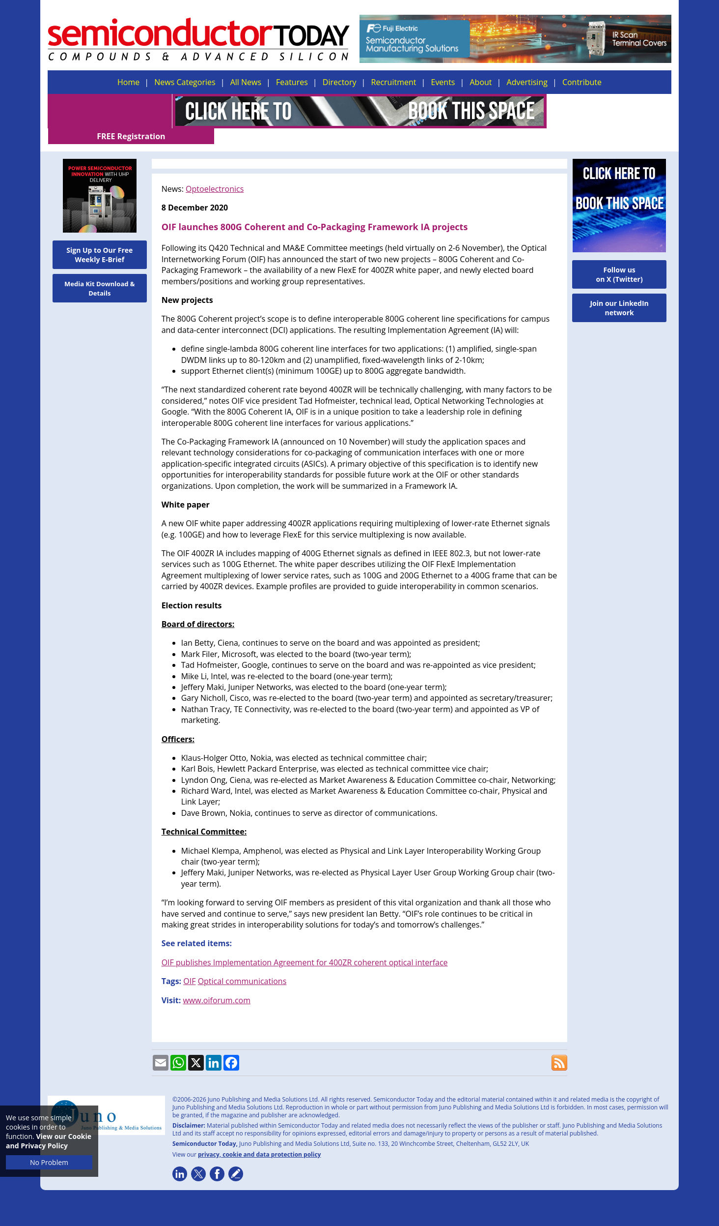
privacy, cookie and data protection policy (259, 1139)
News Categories (184, 82)
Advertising (527, 82)
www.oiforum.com (216, 984)
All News (245, 82)
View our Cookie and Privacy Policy (48, 1141)
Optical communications (242, 965)
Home (128, 82)
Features (292, 82)
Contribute (582, 82)
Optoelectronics (215, 173)
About (481, 82)
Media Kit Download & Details (99, 273)
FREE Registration (609, 111)
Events (443, 82)
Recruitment (393, 82)
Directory (340, 82)
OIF (189, 965)
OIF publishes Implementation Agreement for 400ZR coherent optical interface (305, 946)
